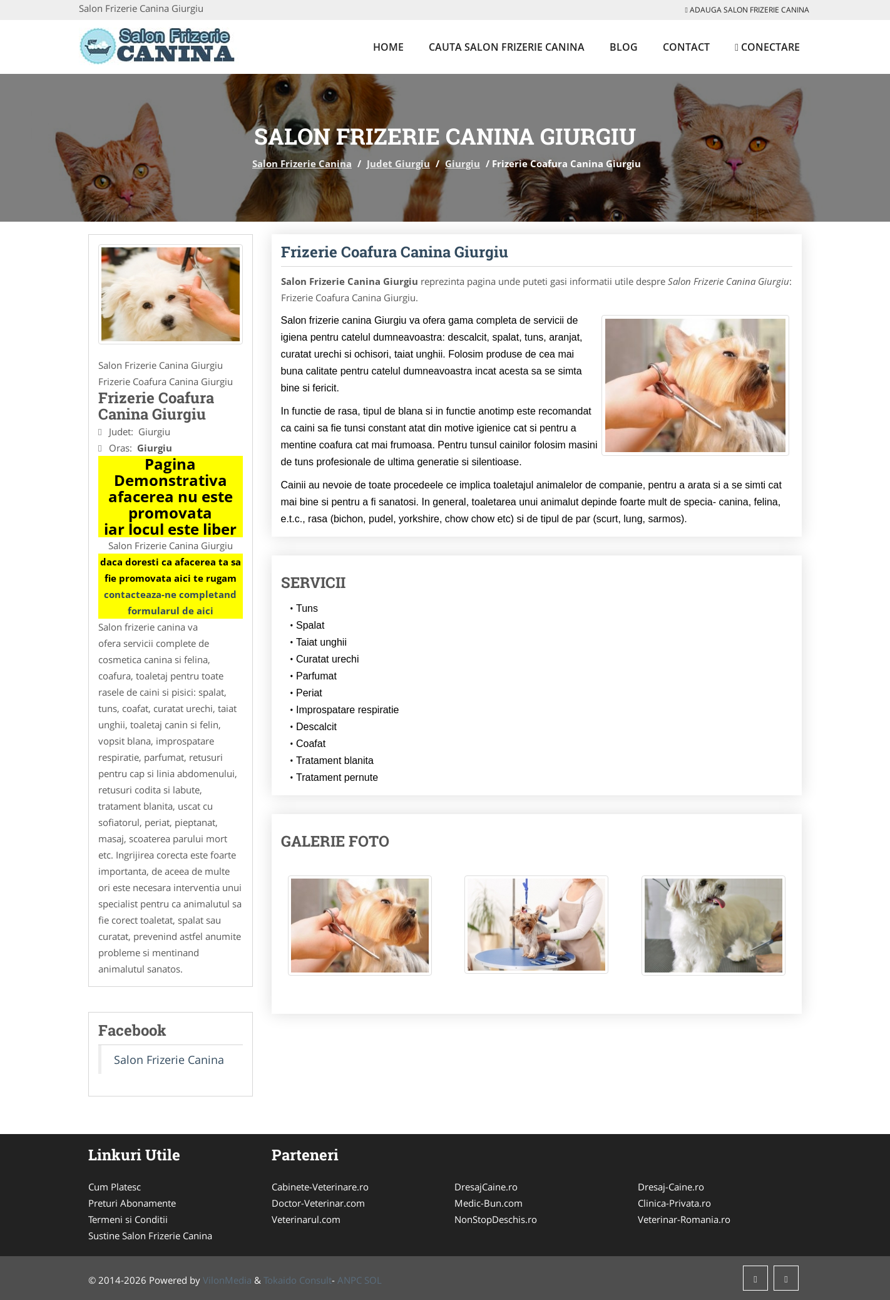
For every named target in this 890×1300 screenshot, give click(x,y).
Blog (624, 47)
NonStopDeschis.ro (495, 1219)
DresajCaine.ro (486, 1186)
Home (388, 47)
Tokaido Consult (297, 1280)
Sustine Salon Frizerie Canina (150, 1235)
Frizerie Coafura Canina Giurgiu (394, 252)
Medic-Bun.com (488, 1203)
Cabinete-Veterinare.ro (320, 1186)
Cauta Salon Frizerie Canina (507, 47)
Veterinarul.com (306, 1219)
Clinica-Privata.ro (674, 1203)
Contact (686, 47)
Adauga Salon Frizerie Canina (747, 9)
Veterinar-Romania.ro (684, 1219)
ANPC (349, 1280)
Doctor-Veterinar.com (318, 1203)
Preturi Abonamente (132, 1203)
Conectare (767, 47)
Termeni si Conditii (128, 1219)
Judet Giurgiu (398, 163)
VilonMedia (227, 1280)
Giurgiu (462, 163)
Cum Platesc (114, 1186)
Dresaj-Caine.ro (671, 1186)
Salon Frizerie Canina (302, 163)
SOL (373, 1280)
